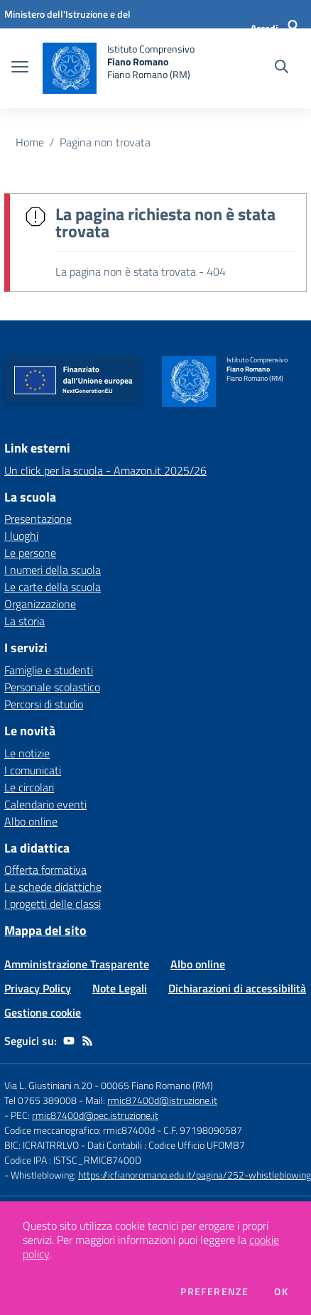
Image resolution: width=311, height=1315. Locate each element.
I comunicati (32, 770)
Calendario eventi (45, 804)
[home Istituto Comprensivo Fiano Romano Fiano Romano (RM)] (119, 68)
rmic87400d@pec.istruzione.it (95, 1115)
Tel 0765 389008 (41, 1100)
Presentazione (38, 518)
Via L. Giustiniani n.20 (48, 1085)
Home (30, 142)
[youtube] (68, 1040)
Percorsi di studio (43, 704)
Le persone (30, 552)
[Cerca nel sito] (282, 68)
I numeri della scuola (52, 569)
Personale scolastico (52, 687)
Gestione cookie (42, 1012)
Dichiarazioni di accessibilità (237, 988)
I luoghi (21, 535)
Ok (281, 1292)
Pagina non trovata (105, 142)
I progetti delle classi (52, 903)
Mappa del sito (45, 930)
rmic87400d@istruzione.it (162, 1100)
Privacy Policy (37, 988)
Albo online (31, 821)
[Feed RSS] (87, 1040)
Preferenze (214, 1292)
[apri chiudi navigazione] (19, 68)
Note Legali (119, 988)
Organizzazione (40, 603)
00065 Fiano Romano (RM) (157, 1085)
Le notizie (27, 753)
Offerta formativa (45, 869)
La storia (24, 620)
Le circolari (29, 787)
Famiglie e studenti (48, 669)
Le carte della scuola (52, 586)
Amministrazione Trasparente (76, 964)
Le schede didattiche (53, 886)
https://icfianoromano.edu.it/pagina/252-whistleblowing (194, 1174)
